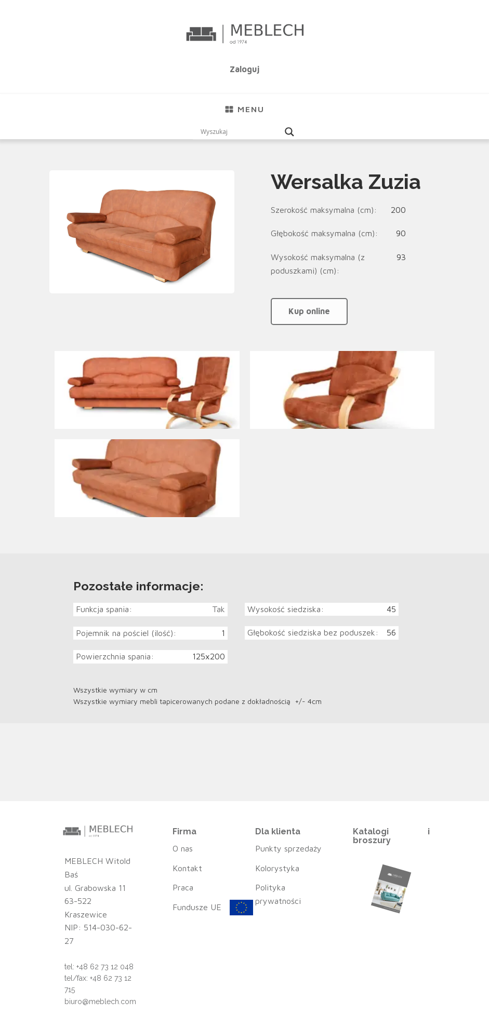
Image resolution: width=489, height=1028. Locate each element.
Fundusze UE (197, 907)
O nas (183, 848)
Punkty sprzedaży (288, 848)
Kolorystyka (277, 868)
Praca (183, 887)
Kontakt (187, 868)
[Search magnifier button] (289, 132)
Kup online (309, 311)
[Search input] (240, 132)
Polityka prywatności (278, 894)
